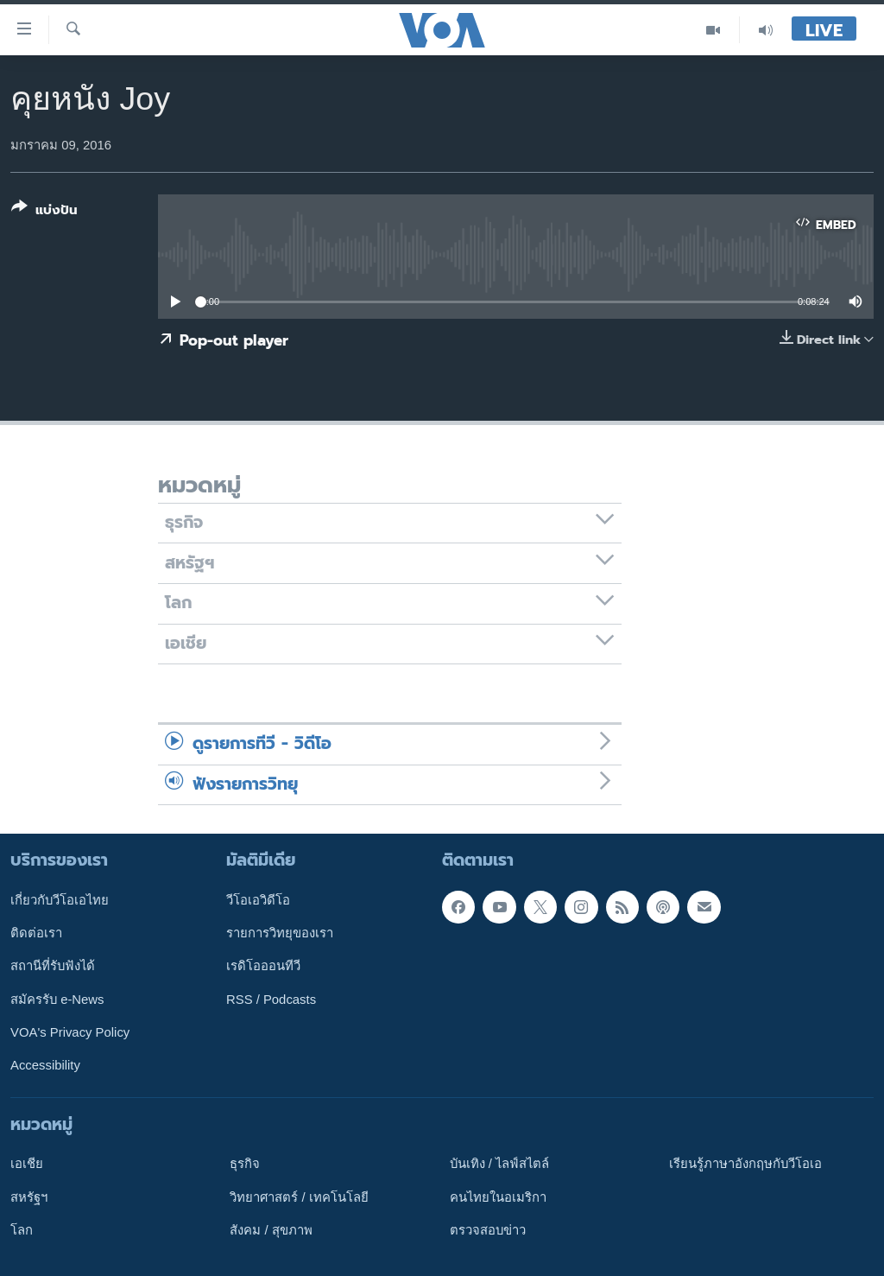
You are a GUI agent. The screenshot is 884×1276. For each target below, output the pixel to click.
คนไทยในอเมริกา (498, 1197)
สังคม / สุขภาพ (271, 1230)
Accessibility (45, 1065)
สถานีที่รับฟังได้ (52, 967)
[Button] (44, 212)
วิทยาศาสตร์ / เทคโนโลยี (299, 1197)
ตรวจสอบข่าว (488, 1230)
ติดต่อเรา (36, 933)
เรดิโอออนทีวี (263, 967)
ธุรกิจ (245, 1164)
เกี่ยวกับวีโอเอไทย (59, 900)
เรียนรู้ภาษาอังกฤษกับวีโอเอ (745, 1164)
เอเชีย (26, 1164)
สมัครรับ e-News (57, 999)
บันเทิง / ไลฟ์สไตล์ (499, 1164)
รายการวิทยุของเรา (279, 933)
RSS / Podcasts (271, 999)
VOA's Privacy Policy (69, 1032)
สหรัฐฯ (28, 1197)
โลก (21, 1230)
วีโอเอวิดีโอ (258, 900)
